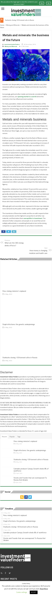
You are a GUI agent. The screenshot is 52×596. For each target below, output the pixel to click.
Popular (12, 436)
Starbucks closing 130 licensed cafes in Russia (19, 20)
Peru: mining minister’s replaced (14, 291)
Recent (4, 436)
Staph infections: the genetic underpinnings (18, 324)
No (49, 3)
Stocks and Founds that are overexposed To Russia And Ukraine (30, 478)
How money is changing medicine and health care (36, 250)
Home (2, 25)
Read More (44, 588)
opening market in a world (27, 96)
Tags (18, 436)
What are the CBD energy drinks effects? (16, 243)
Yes (42, 3)
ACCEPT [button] (33, 592)
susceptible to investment (33, 218)
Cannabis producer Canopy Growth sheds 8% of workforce (31, 469)
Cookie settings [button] (21, 592)
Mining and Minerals (13, 25)
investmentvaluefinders (12, 44)
